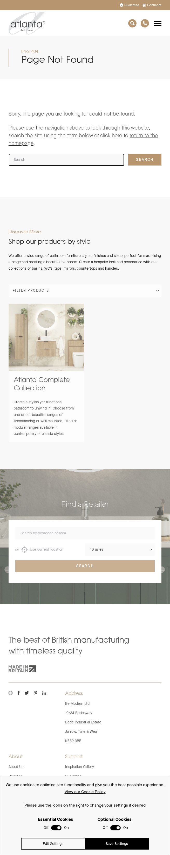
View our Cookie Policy (85, 791)
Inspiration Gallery (79, 766)
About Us (16, 766)
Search (85, 571)
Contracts (152, 5)
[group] (46, 378)
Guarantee (129, 5)
